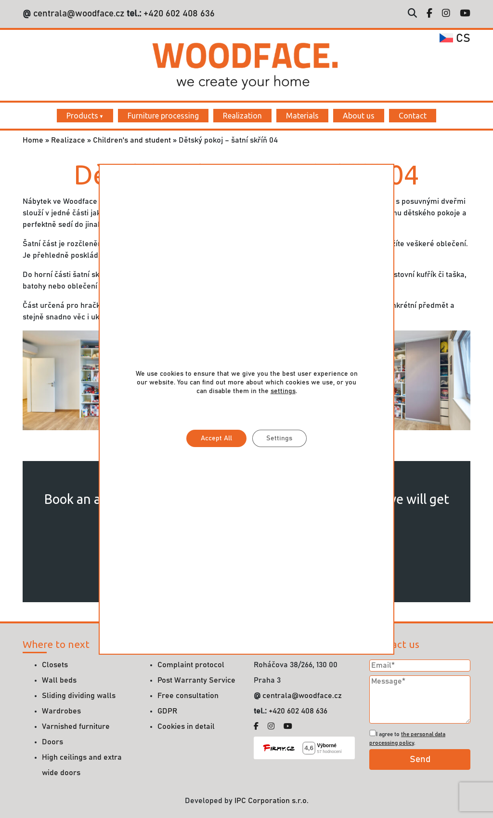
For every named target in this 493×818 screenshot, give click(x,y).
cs (455, 38)
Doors (52, 742)
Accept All (216, 438)
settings (282, 391)
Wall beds (59, 680)
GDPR (167, 711)
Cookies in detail (186, 726)
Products (82, 115)
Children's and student (132, 140)
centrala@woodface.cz (78, 13)
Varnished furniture (76, 726)
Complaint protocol (190, 665)
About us (359, 115)
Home (33, 140)
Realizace (68, 140)
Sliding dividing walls (79, 695)
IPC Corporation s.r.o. (271, 801)
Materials (302, 115)
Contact (413, 115)
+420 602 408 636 (178, 13)
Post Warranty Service (196, 680)
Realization (242, 115)
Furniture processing (163, 115)
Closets (55, 665)
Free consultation (188, 695)
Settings (279, 438)
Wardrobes (61, 711)
